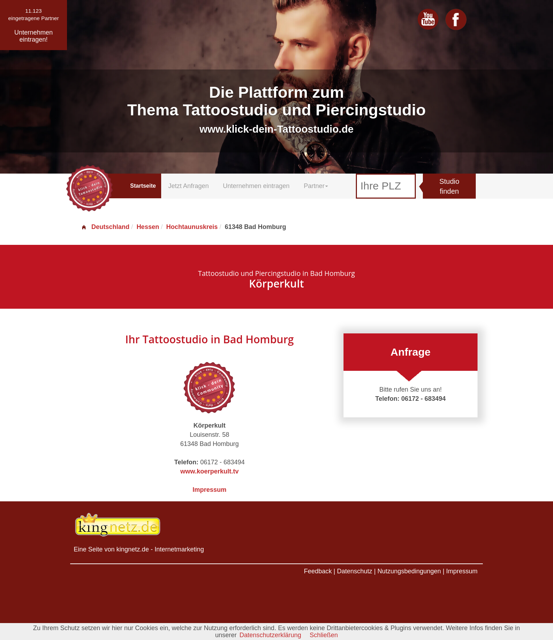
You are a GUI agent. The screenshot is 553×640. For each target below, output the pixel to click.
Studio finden (449, 186)
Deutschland (105, 226)
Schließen (324, 635)
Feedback (318, 571)
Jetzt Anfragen (188, 185)
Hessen (147, 226)
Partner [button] (316, 185)
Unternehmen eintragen (256, 185)
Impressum (209, 489)
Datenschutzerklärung (270, 635)
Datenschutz (354, 571)
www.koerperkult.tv (209, 471)
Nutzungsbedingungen (409, 571)
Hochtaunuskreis (192, 226)
